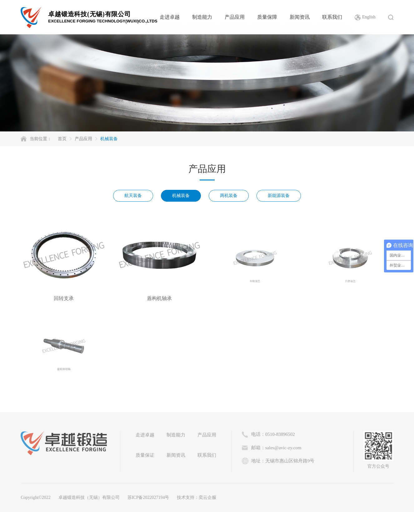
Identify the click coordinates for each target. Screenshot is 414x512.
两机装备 (228, 195)
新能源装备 (279, 195)
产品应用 (235, 17)
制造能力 (202, 17)
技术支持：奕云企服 (196, 497)
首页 (62, 138)
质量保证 (145, 455)
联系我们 (332, 17)
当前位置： (41, 138)
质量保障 (267, 17)
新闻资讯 (300, 17)
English (369, 17)
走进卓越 (170, 17)
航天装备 (133, 195)
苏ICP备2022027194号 (148, 497)
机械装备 (109, 138)
